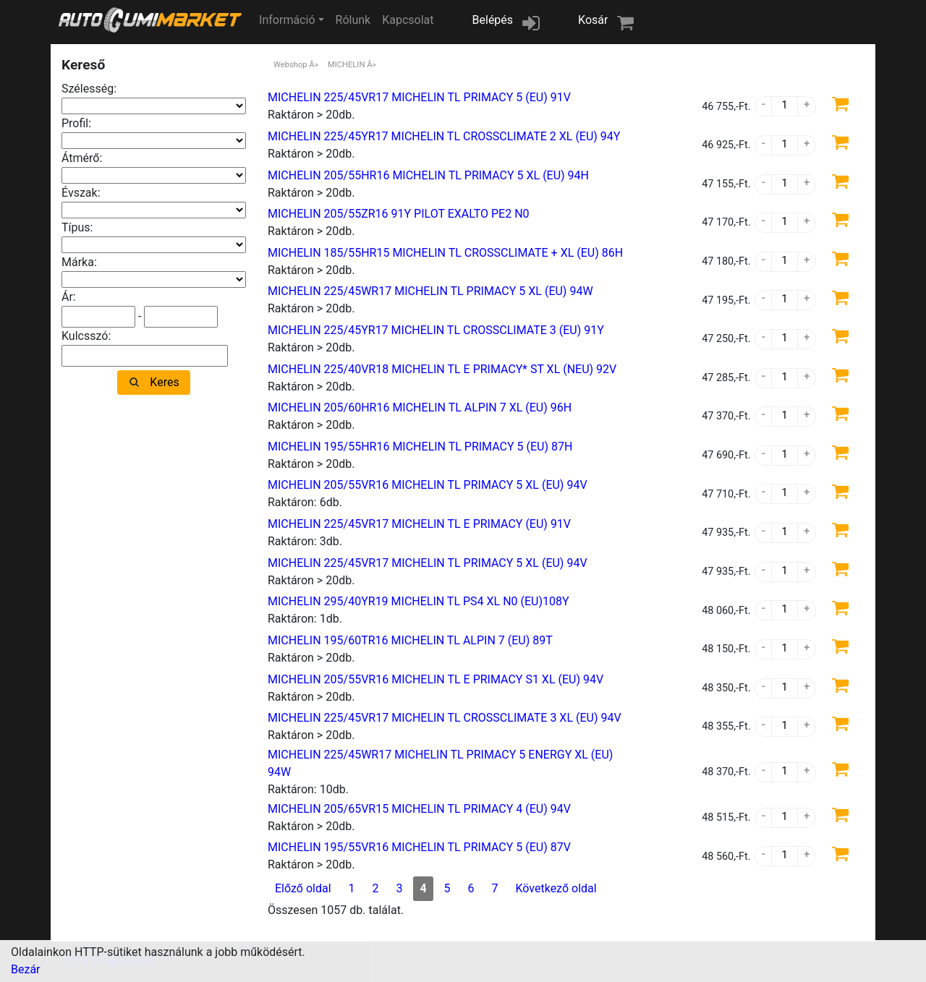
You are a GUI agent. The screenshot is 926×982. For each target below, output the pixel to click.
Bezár (26, 969)
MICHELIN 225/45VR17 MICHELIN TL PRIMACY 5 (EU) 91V (419, 97)
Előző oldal (303, 888)
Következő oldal (555, 888)
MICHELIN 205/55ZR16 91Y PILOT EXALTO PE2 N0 (399, 214)
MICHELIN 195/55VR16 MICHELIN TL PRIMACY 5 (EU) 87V (419, 847)
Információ (287, 20)
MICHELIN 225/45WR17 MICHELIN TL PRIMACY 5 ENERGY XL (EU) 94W (440, 763)
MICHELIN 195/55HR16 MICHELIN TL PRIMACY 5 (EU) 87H (420, 446)
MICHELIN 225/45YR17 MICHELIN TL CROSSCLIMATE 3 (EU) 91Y (436, 330)
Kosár (593, 20)
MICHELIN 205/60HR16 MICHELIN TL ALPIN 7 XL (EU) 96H (420, 407)
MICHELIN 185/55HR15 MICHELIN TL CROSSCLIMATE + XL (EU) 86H (445, 253)
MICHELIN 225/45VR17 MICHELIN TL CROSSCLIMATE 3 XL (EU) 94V (444, 718)
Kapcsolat (407, 20)
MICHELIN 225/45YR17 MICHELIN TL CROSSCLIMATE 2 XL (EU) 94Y (444, 136)
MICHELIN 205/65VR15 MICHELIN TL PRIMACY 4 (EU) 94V (419, 809)
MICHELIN (346, 64)
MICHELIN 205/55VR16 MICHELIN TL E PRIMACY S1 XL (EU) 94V (435, 679)
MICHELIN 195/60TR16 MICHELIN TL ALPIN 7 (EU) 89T (410, 640)
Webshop (290, 64)
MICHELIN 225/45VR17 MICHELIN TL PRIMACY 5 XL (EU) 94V (427, 563)
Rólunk (353, 20)
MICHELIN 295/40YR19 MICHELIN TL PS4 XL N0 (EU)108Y (418, 601)
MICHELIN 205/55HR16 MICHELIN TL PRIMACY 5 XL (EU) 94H (428, 175)
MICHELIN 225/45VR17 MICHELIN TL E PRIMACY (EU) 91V (419, 524)
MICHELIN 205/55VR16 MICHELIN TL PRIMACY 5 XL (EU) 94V (427, 485)
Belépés (493, 20)
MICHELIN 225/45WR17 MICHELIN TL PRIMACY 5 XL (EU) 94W (430, 291)
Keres (164, 382)
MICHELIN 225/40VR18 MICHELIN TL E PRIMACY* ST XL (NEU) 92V (442, 369)
